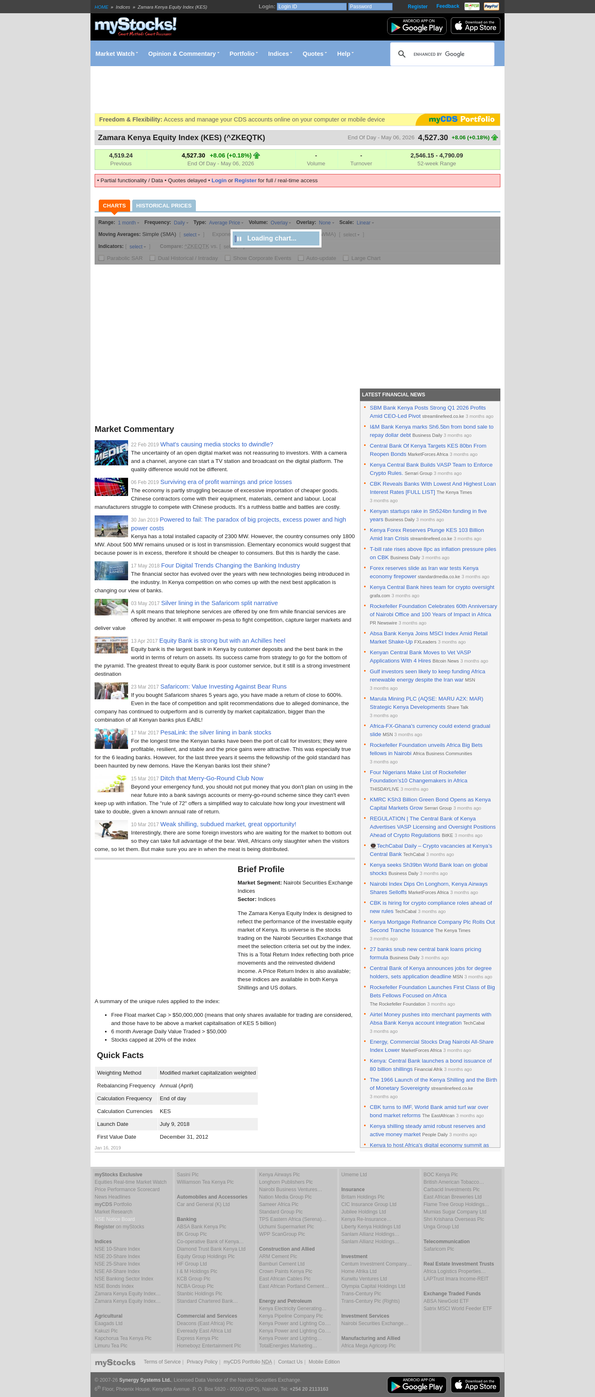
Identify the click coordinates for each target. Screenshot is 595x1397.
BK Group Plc (192, 1234)
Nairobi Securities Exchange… (375, 1323)
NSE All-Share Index (117, 1271)
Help (343, 53)
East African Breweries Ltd (453, 1197)
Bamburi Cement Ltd (282, 1264)
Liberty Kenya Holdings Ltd (370, 1227)
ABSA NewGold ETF (446, 1301)
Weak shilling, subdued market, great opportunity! (228, 823)
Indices (278, 53)
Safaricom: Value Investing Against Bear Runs (223, 686)
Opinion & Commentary (182, 53)
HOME (101, 7)
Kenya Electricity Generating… (292, 1308)
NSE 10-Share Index (117, 1249)
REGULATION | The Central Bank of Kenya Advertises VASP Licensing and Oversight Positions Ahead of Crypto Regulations (433, 826)
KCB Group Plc (193, 1279)
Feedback (447, 6)
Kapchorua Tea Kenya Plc (123, 1338)
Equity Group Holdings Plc (206, 1256)
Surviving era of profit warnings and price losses (226, 481)
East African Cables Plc (285, 1279)
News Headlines (113, 1197)
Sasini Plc (188, 1175)
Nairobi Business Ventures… (290, 1189)
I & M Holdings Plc (197, 1271)
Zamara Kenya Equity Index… (128, 1294)
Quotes (313, 53)
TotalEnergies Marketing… (288, 1346)
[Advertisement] (245, 89)
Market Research (113, 1212)
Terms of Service (162, 1362)
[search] (441, 54)
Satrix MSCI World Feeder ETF (458, 1308)
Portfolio (242, 53)
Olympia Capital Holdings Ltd (373, 1286)
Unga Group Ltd (441, 1227)
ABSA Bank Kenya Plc (201, 1227)
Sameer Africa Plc (278, 1204)
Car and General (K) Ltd (203, 1204)
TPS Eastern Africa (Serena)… (292, 1219)
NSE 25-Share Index (117, 1264)
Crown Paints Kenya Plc (285, 1271)
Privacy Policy (202, 1362)
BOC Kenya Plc (441, 1175)
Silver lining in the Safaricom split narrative (219, 602)
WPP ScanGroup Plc (282, 1234)
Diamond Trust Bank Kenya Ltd (211, 1249)
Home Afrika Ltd (358, 1271)
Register (418, 7)
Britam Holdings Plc (363, 1197)
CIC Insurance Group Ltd (368, 1204)
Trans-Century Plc (361, 1294)
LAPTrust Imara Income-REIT (456, 1279)
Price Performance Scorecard (127, 1189)
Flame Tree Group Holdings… (456, 1204)
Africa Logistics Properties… (455, 1271)
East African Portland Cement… (294, 1286)
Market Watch (115, 53)
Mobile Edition (324, 1362)
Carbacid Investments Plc (452, 1189)
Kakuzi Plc (106, 1331)
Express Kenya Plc (198, 1338)
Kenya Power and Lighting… (290, 1338)
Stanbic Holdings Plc (199, 1294)
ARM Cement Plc (278, 1256)
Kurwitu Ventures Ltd (364, 1279)
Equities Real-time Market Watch (131, 1182)
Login (219, 180)
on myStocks (119, 1227)
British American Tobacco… (454, 1182)
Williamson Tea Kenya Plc (205, 1182)
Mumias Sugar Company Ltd (455, 1212)
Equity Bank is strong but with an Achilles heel (222, 640)
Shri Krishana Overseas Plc (454, 1219)
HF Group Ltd (192, 1264)
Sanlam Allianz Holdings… (370, 1234)
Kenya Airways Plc (279, 1175)
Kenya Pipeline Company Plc (291, 1316)
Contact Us (290, 1362)
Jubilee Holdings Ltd (363, 1212)
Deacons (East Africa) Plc (205, 1323)
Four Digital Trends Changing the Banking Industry (230, 565)
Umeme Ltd (354, 1175)
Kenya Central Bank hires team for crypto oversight (432, 587)
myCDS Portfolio (248, 1362)
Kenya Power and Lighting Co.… (295, 1323)
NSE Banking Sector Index (124, 1279)
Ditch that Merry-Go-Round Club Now (211, 778)
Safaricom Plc (439, 1249)
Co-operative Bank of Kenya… (210, 1241)
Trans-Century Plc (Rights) (370, 1301)
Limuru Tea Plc (111, 1346)
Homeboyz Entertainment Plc (209, 1346)
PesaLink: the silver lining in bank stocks (215, 732)
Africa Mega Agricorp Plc (368, 1346)
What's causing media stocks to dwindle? (216, 444)
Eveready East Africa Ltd (204, 1331)
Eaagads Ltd (108, 1323)
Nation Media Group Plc (285, 1197)
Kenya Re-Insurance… (366, 1219)
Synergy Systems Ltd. (145, 1380)
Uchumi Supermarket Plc (286, 1227)
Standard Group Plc (280, 1212)
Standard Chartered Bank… (207, 1301)
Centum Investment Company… (376, 1264)
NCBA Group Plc (195, 1286)
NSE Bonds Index (114, 1286)
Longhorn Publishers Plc (286, 1182)
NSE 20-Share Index (117, 1256)
